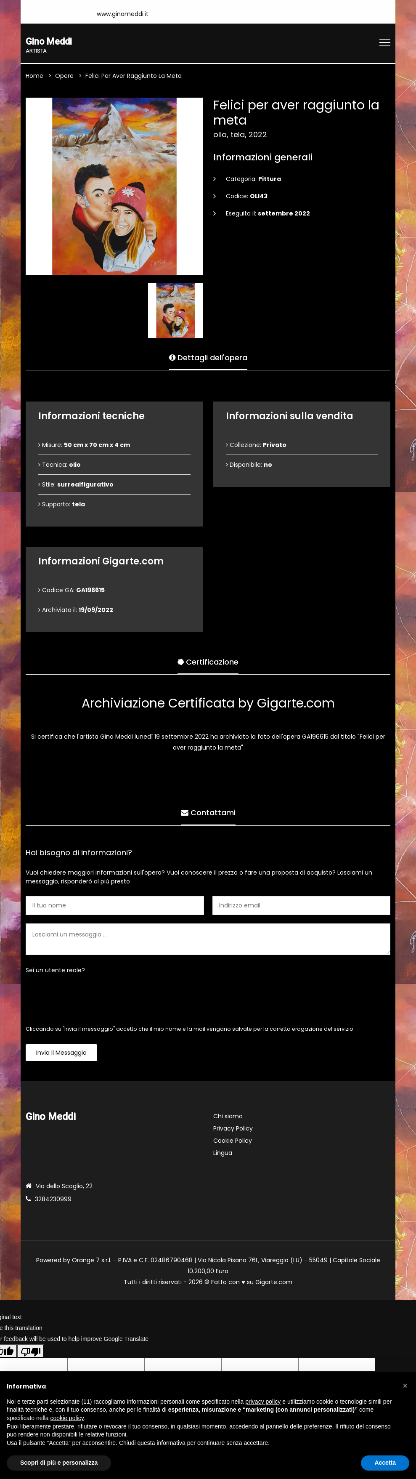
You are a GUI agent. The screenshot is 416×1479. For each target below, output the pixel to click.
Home (34, 77)
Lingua (222, 1153)
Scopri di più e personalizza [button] (59, 1462)
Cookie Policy (232, 1141)
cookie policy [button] (67, 1418)
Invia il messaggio (61, 1053)
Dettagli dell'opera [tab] (208, 356)
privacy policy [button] (263, 1401)
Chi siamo (228, 1117)
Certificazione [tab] (208, 661)
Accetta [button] (385, 1462)
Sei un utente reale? (55, 971)
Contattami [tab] (208, 812)
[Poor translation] (30, 1351)
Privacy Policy (233, 1129)
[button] (405, 1385)
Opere (64, 77)
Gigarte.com (273, 1283)
